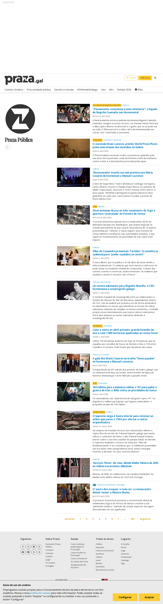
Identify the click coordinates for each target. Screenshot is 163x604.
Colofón (49, 556)
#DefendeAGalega (87, 89)
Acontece (107, 140)
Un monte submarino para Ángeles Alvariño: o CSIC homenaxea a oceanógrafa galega (123, 287)
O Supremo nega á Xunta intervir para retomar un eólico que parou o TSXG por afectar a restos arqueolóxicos (123, 419)
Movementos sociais (105, 569)
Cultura (125, 105)
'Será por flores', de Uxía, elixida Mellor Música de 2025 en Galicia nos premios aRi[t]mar (125, 464)
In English (50, 566)
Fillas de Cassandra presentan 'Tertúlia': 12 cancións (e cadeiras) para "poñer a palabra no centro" (125, 252)
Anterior (70, 519)
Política (109, 412)
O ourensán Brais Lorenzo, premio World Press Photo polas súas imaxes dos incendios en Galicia (125, 145)
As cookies (50, 562)
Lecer (98, 560)
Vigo (123, 563)
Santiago (121, 484)
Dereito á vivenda (64, 89)
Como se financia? (79, 558)
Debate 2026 (124, 89)
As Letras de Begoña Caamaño (107, 105)
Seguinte (145, 519)
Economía (102, 383)
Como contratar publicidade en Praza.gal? (78, 547)
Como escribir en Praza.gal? (78, 554)
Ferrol (123, 547)
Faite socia (145, 77)
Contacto (49, 550)
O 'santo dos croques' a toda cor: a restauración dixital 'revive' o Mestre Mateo (122, 490)
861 (133, 519)
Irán (103, 89)
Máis (140, 89)
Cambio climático (14, 89)
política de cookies (40, 593)
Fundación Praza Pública (53, 545)
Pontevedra (126, 557)
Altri (111, 89)
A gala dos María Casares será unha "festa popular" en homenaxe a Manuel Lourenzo (124, 360)
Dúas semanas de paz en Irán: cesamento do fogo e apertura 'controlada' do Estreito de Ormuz (124, 212)
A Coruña (105, 354)
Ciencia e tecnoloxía (101, 282)
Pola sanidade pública (39, 89)
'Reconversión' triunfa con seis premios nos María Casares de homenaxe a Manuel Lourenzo (123, 174)
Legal (48, 559)
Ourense (117, 140)
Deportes (100, 547)
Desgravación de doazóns (78, 566)
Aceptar (149, 597)
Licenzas (49, 553)
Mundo (101, 206)
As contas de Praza (79, 561)
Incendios (97, 140)
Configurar (125, 597)
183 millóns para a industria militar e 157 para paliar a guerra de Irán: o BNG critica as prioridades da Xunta (125, 388)
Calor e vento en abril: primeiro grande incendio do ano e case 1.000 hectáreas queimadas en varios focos (125, 331)
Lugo (123, 550)
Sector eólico (99, 412)
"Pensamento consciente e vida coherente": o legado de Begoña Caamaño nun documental (125, 110)
